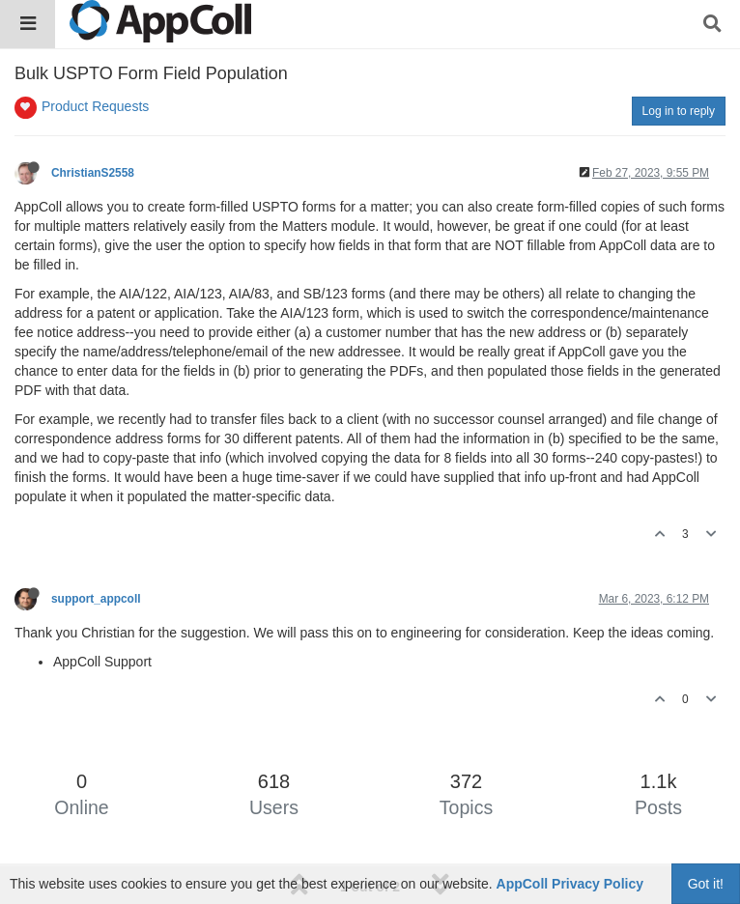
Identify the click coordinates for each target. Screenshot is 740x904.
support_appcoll (96, 599)
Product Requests (95, 106)
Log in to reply (678, 111)
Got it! (706, 883)
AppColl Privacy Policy (570, 883)
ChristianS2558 (92, 173)
